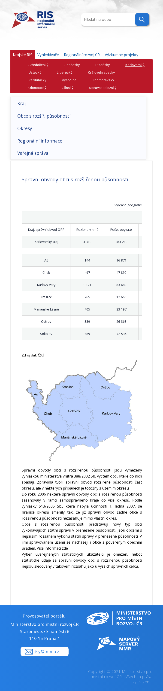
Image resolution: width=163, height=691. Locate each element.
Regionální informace (39, 141)
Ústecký (34, 72)
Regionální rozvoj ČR (82, 54)
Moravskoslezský (103, 88)
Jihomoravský (103, 80)
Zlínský (68, 88)
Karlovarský (135, 65)
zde (65, 548)
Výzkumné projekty (121, 54)
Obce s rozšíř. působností (43, 116)
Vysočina (69, 80)
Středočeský (38, 65)
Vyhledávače (48, 54)
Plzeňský (102, 65)
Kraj (21, 103)
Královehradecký (101, 72)
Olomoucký (37, 88)
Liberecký (64, 72)
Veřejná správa (32, 153)
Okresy (24, 128)
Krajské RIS (22, 54)
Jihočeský (72, 65)
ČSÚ (41, 355)
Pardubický (37, 80)
